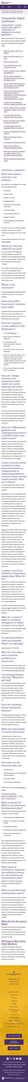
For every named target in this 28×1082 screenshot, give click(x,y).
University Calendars (16, 860)
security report (16, 1064)
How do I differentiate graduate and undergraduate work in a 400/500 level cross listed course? (14, 85)
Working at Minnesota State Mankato (13, 942)
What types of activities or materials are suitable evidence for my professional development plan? (14, 153)
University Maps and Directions (13, 292)
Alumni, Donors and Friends (14, 1023)
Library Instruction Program (12, 715)
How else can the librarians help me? (14, 142)
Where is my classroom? (11, 62)
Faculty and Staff (14, 1026)
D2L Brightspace (12, 333)
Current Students (14, 1020)
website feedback (17, 1066)
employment (14, 1006)
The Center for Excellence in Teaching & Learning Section (14, 11)
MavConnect (5, 494)
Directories (14, 995)
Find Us (14, 998)
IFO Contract (15, 811)
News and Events (14, 992)
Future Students (14, 1018)
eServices (13, 270)
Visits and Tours (14, 1036)
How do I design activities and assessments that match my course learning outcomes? (14, 78)
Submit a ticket (5, 648)
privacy (10, 1064)
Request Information (14, 1042)
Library (14, 1004)
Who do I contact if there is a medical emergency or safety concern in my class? (14, 109)
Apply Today (14, 1048)
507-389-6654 (21, 668)
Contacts (14, 1001)
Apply (9, 7)
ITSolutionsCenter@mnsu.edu (15, 670)
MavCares (4, 530)
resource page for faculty (8, 608)
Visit (3, 7)
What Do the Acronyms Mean (14, 922)
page (19, 458)
